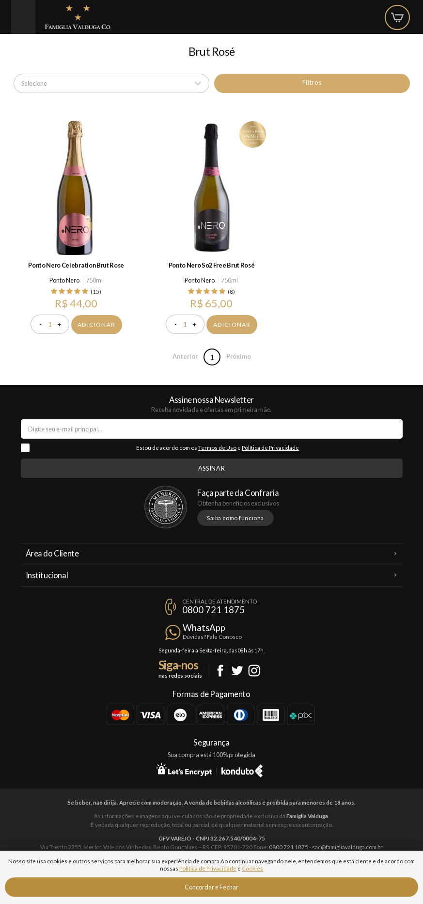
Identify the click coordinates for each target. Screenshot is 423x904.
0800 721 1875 (213, 609)
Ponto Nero (64, 280)
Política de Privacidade (270, 447)
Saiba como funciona (235, 518)
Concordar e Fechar (211, 887)
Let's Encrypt (184, 769)
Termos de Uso (217, 447)
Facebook (220, 671)
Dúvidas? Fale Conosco (212, 637)
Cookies (252, 868)
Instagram (254, 671)
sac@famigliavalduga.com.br (347, 847)
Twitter (237, 671)
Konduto (242, 769)
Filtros (311, 82)
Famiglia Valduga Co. (78, 17)
